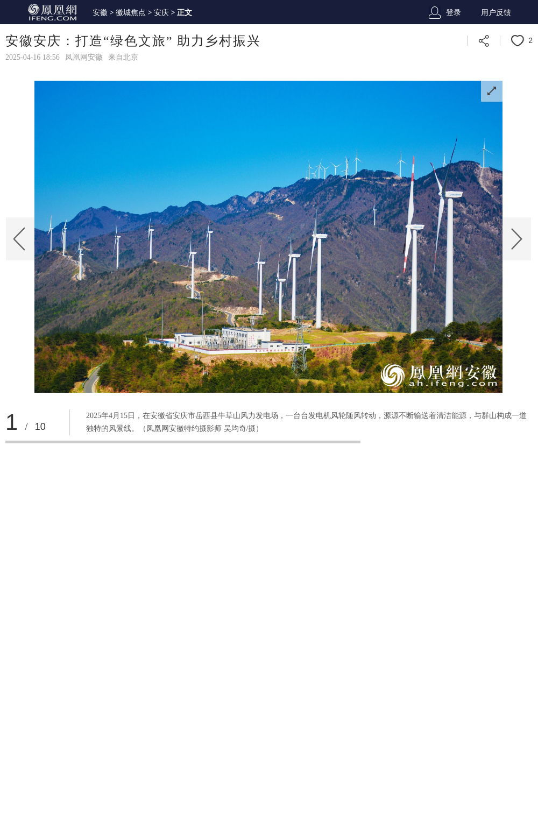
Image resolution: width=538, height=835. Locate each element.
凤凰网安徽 (84, 57)
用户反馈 (496, 13)
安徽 (100, 13)
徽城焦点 (131, 13)
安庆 (161, 13)
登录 (453, 13)
